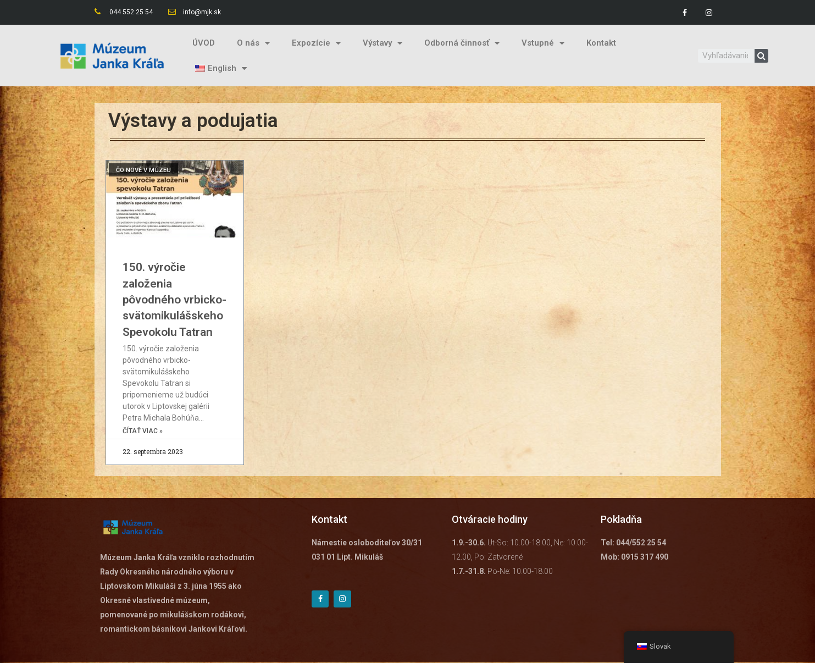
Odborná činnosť (462, 43)
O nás (253, 43)
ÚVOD (203, 43)
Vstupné (543, 43)
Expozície (316, 43)
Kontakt (601, 43)
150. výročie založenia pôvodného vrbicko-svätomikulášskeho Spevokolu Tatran (174, 300)
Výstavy (382, 43)
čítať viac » (143, 431)
